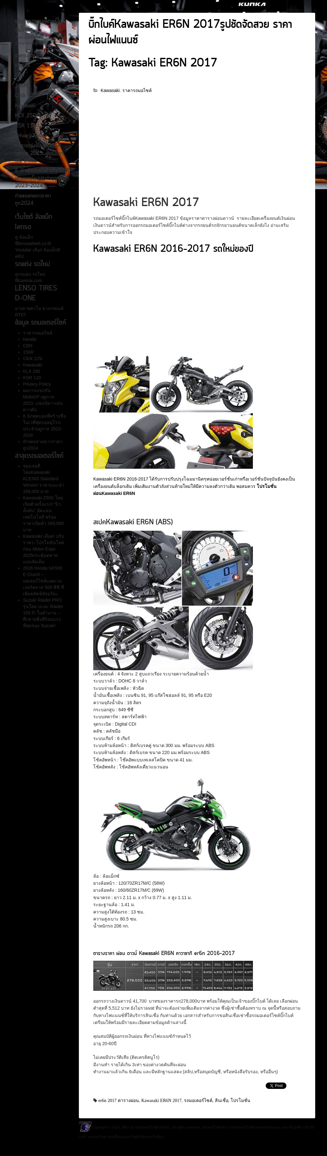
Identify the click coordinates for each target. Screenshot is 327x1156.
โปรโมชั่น (240, 1100)
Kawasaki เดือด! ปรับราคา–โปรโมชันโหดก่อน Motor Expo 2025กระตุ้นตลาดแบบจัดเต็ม (43, 549)
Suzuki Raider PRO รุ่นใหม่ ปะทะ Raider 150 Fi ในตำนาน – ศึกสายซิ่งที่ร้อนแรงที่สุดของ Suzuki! (43, 612)
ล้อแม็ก (25, 237)
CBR (20, 76)
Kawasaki (25, 106)
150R (21, 86)
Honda (22, 66)
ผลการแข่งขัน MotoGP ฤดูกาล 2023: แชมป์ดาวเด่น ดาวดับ (39, 153)
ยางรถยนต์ (52, 308)
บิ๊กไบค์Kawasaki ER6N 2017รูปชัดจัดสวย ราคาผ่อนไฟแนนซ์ (190, 33)
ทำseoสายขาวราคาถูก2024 (33, 199)
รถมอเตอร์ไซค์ (198, 1100)
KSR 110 (25, 126)
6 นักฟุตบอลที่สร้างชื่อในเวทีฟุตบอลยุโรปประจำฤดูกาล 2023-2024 (42, 178)
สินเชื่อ (221, 1100)
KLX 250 (25, 116)
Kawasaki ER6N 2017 (161, 1100)
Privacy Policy (31, 136)
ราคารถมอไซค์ (28, 56)
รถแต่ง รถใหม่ (31, 274)
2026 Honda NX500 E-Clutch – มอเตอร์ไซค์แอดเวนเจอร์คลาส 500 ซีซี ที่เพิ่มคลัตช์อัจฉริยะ (43, 581)
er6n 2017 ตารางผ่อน (118, 1100)
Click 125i (26, 96)
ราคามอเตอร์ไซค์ (240, 1127)
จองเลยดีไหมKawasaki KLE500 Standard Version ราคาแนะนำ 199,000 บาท (43, 478)
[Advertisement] (197, 147)
